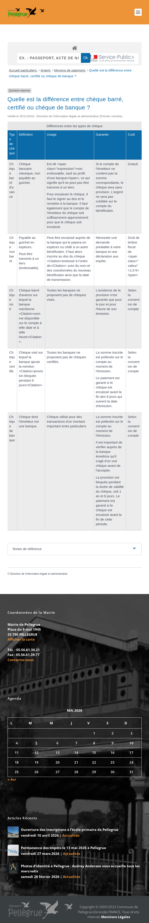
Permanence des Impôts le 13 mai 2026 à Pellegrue (63, 848)
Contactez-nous (21, 660)
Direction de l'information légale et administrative (39, 573)
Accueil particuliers (23, 70)
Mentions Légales (115, 917)
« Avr (12, 779)
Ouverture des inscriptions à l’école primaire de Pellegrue (69, 829)
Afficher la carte (21, 639)
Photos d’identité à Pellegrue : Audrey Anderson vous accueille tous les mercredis (80, 868)
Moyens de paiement (70, 70)
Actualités (70, 835)
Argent (45, 70)
